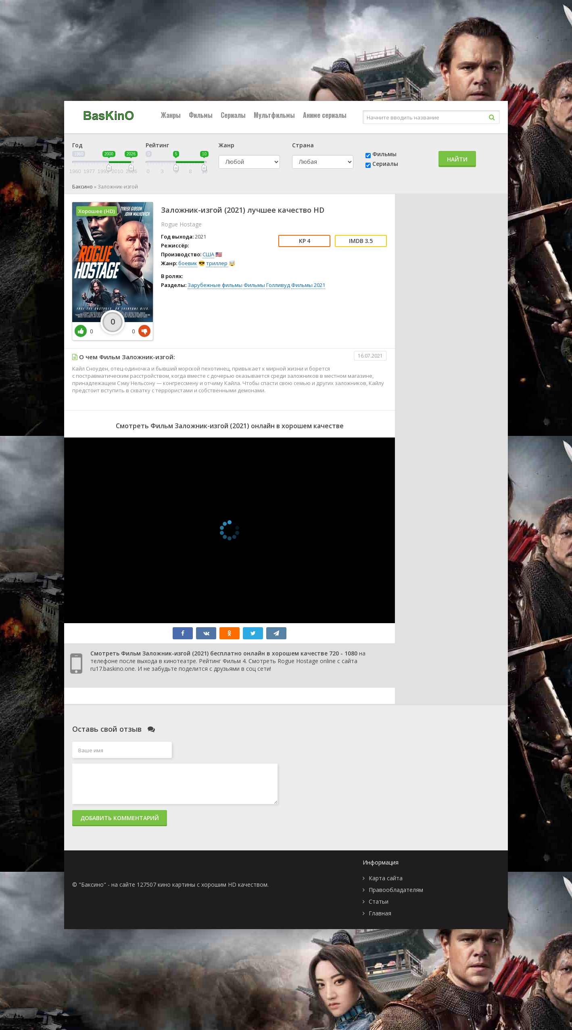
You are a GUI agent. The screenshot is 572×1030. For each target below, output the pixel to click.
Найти (457, 159)
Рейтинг (157, 145)
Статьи (378, 901)
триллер (217, 263)
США (208, 254)
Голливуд (278, 285)
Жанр (226, 145)
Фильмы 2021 (308, 285)
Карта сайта (386, 878)
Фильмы (201, 115)
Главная (380, 913)
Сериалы (233, 115)
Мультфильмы (274, 115)
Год (77, 145)
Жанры (171, 115)
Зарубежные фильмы (215, 285)
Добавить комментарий (119, 818)
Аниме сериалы (325, 115)
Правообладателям (396, 890)
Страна (303, 145)
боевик (187, 263)
